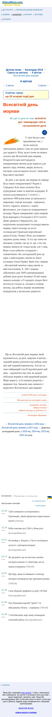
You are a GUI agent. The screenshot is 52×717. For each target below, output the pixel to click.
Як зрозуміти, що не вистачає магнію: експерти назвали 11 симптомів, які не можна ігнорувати (26, 562)
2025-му (26, 431)
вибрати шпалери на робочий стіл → (34, 410)
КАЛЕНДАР (16, 15)
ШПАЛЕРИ (6, 19)
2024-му (36, 431)
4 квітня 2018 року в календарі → (35, 395)
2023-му (45, 431)
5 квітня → (43, 85)
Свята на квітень (17, 72)
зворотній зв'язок (26, 708)
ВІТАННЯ (27, 15)
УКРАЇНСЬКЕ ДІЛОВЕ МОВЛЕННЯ (28, 10)
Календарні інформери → (38, 415)
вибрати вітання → (41, 408)
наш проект (26, 693)
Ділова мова (13, 69)
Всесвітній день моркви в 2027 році (20, 427)
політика (5, 685)
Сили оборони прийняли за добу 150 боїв (27, 591)
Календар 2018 (34, 69)
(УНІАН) (19, 521)
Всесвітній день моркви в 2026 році (26, 424)
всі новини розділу (39, 501)
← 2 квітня (8, 85)
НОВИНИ (5, 15)
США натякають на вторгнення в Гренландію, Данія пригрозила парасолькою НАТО (29, 516)
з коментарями (40, 506)
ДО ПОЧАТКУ (7, 10)
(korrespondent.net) (17, 533)
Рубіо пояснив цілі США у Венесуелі (25, 528)
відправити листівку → (39, 405)
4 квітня (36, 72)
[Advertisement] (26, 45)
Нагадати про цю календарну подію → (33, 400)
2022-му (23, 435)
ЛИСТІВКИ (38, 15)
